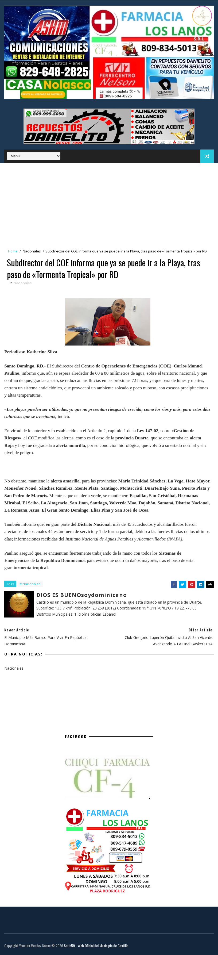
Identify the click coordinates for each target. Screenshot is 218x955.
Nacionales (32, 251)
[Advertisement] (109, 203)
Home (13, 251)
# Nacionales (30, 583)
